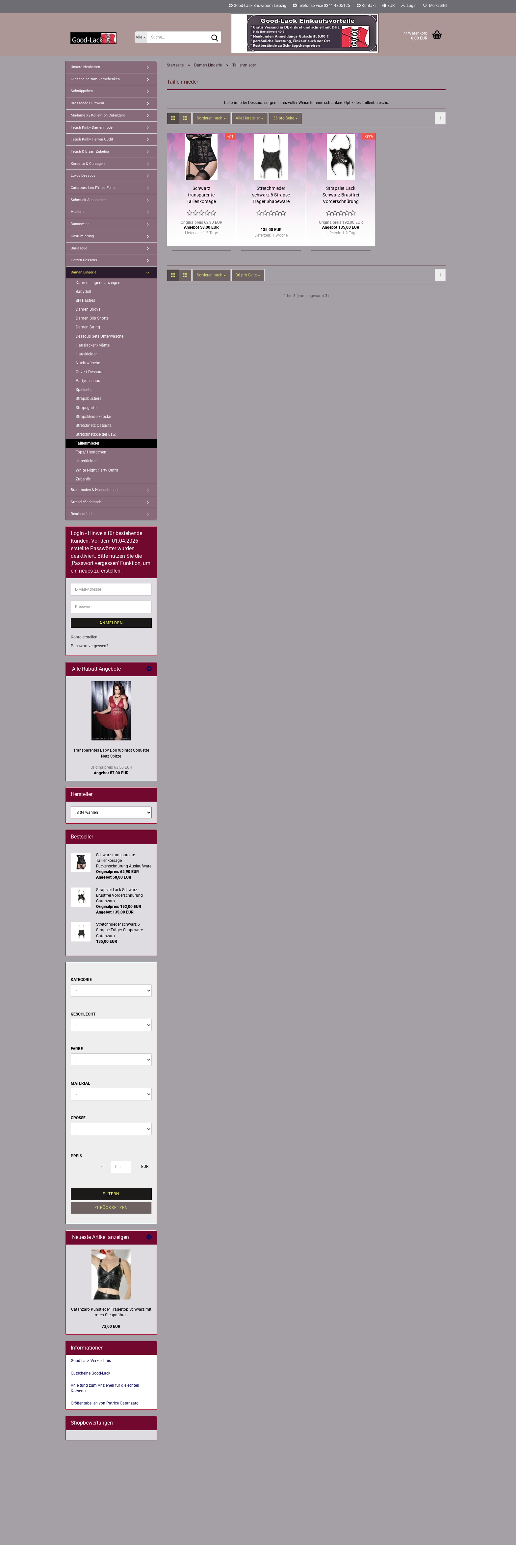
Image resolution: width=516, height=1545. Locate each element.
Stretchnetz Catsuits (94, 425)
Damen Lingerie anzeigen (98, 282)
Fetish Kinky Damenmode (92, 127)
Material (80, 1083)
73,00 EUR (111, 1326)
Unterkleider (86, 461)
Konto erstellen (84, 637)
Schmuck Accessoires (89, 200)
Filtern (111, 1194)
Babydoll (83, 291)
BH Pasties (85, 300)
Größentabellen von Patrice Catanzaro (105, 1403)
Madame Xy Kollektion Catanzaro (98, 115)
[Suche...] (141, 37)
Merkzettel (435, 5)
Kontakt (366, 5)
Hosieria (78, 212)
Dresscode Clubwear (87, 103)
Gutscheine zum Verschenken (95, 79)
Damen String (88, 327)
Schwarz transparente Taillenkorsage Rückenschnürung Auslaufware (201, 195)
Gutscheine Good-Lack (90, 1373)
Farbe (77, 1048)
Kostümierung (82, 236)
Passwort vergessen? (89, 646)
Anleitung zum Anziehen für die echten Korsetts (105, 1388)
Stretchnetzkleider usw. (96, 434)
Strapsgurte (86, 407)
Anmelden (111, 623)
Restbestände (82, 514)
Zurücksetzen (111, 1207)
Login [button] (409, 5)
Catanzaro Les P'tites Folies (93, 188)
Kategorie (81, 979)
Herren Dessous (84, 260)
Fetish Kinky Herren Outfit (92, 139)
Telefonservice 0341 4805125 (321, 5)
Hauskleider (86, 354)
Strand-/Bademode (86, 502)
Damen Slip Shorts (92, 318)
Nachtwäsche (88, 363)
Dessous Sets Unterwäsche (99, 336)
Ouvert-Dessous (89, 372)
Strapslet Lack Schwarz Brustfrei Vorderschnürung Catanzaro (340, 195)
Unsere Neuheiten (85, 67)
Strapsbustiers (88, 398)
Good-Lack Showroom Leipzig (257, 5)
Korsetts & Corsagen (88, 164)
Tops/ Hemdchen (91, 452)
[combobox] (211, 118)
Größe (78, 1118)
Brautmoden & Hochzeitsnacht (96, 490)
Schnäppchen (82, 91)
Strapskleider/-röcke (93, 416)
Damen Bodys (88, 309)
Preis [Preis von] (76, 1156)
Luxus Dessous (83, 175)
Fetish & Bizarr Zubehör (90, 151)
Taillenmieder (87, 443)
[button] (388, 6)
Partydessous (88, 380)
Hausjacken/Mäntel (93, 345)
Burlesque (79, 248)
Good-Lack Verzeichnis (91, 1360)
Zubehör (83, 479)
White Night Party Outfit (97, 470)
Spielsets (83, 389)
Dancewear (80, 224)
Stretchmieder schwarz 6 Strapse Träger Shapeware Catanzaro (271, 195)
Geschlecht (83, 1014)
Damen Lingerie (83, 272)
